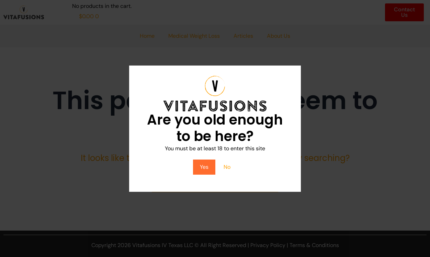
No (227, 167)
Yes (204, 167)
